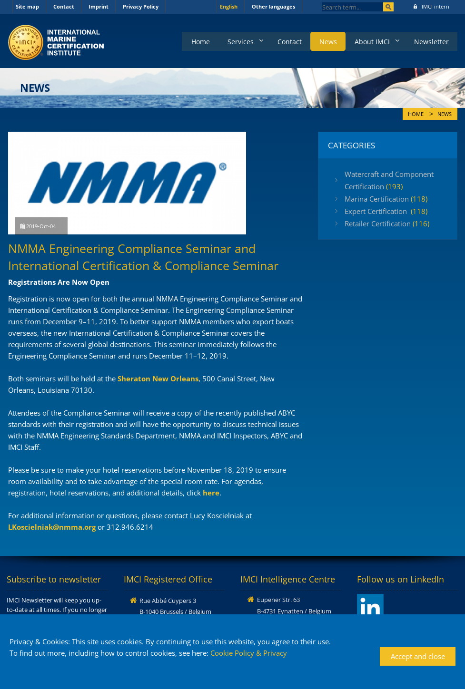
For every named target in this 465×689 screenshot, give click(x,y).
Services (232, 40)
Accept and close (418, 656)
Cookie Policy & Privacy (248, 653)
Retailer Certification (387, 223)
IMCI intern (431, 6)
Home (191, 40)
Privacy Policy (140, 6)
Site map (27, 6)
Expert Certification (386, 211)
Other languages (273, 6)
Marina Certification (386, 199)
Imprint (99, 6)
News (324, 40)
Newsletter (430, 40)
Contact (63, 6)
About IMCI (369, 40)
